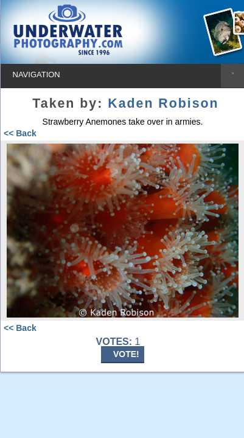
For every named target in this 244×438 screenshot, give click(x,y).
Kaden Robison (163, 103)
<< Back (20, 133)
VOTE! (126, 354)
